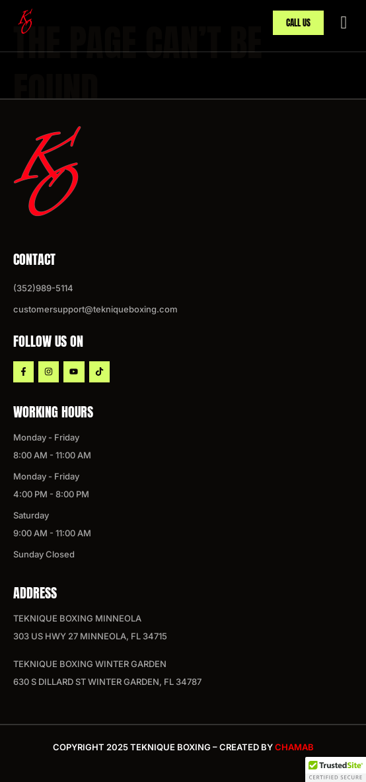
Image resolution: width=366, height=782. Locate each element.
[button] (335, 769)
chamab (294, 747)
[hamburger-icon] (344, 21)
